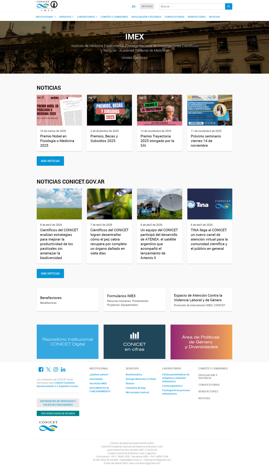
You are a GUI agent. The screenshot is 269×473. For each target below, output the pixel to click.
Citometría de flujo (136, 387)
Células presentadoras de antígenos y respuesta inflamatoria (175, 378)
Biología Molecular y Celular (141, 379)
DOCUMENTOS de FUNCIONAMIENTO (100, 389)
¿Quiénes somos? (99, 374)
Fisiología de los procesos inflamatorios (176, 392)
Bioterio (130, 383)
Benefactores (197, 16)
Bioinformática (134, 374)
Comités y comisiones (114, 16)
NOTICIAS (147, 6)
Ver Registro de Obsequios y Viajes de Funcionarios (58, 402)
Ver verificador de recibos (58, 413)
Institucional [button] (46, 16)
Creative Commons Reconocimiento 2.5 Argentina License (57, 384)
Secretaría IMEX (98, 383)
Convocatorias (174, 16)
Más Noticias (50, 161)
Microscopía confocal (137, 392)
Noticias (214, 16)
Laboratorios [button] (87, 16)
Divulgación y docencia (146, 16)
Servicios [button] (66, 16)
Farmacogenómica (172, 385)
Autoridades (96, 379)
